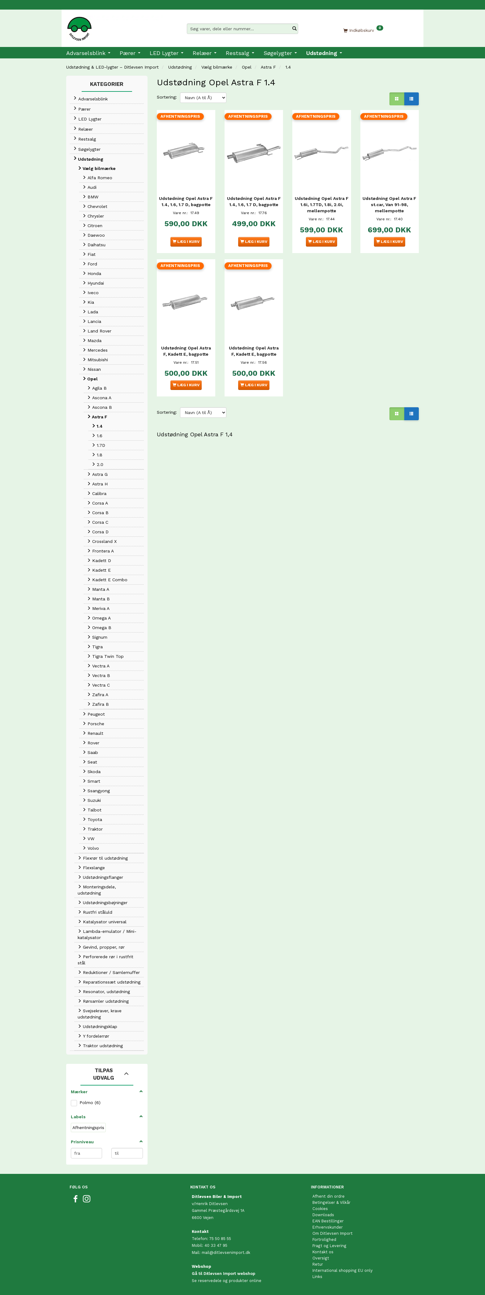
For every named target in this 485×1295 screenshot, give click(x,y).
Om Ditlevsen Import (332, 1233)
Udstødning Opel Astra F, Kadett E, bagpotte (186, 346)
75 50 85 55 (220, 1238)
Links (317, 1276)
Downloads (323, 1214)
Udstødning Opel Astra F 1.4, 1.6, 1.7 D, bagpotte (186, 202)
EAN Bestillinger (328, 1221)
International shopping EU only (342, 1270)
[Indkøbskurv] (363, 29)
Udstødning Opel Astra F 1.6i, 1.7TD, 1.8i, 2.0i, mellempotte (321, 202)
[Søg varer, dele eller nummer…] (294, 29)
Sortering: (167, 97)
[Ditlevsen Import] (114, 26)
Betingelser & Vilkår (331, 1202)
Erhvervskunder (327, 1227)
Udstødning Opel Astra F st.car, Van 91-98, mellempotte (389, 202)
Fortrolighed (324, 1239)
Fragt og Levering (329, 1245)
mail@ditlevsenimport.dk (226, 1252)
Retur (317, 1264)
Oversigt (320, 1258)
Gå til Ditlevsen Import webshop (223, 1273)
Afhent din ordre (328, 1196)
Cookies (320, 1208)
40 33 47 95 (215, 1245)
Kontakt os (322, 1252)
